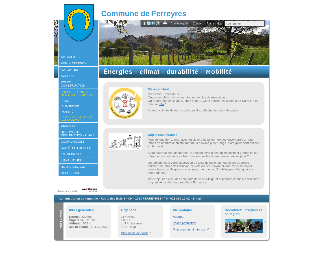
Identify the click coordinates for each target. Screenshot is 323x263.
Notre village (73, 166)
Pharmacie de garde (134, 233)
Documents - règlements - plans (77, 133)
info (161, 104)
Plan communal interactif (189, 229)
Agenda (67, 76)
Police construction (73, 83)
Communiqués (179, 23)
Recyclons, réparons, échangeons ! (77, 118)
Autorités (69, 69)
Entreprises (71, 154)
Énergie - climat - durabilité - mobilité (78, 93)
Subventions (70, 106)
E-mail (197, 198)
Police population (184, 223)
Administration (74, 63)
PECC (65, 101)
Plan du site (214, 23)
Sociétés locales (76, 148)
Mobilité (67, 111)
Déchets (68, 125)
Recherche (70, 173)
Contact (197, 23)
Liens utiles (71, 160)
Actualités (70, 57)
